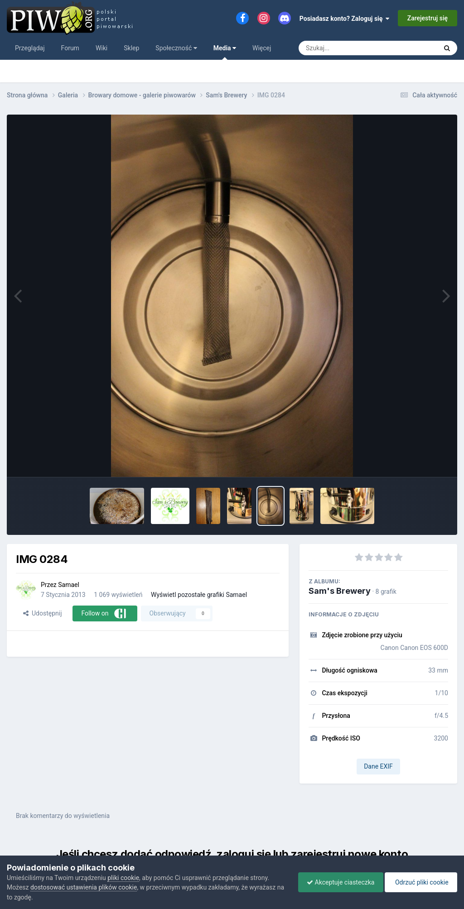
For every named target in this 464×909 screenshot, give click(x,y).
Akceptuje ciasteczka (338, 882)
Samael (68, 584)
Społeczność (176, 48)
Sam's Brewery (340, 591)
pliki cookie (123, 877)
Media (224, 52)
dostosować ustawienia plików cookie (83, 887)
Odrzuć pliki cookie (420, 882)
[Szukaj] (347, 48)
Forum (70, 48)
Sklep (131, 48)
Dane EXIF (378, 766)
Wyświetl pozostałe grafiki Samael (199, 594)
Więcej (261, 48)
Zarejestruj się (427, 18)
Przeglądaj (30, 48)
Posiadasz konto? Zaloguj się (345, 18)
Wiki (101, 48)
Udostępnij (42, 613)
